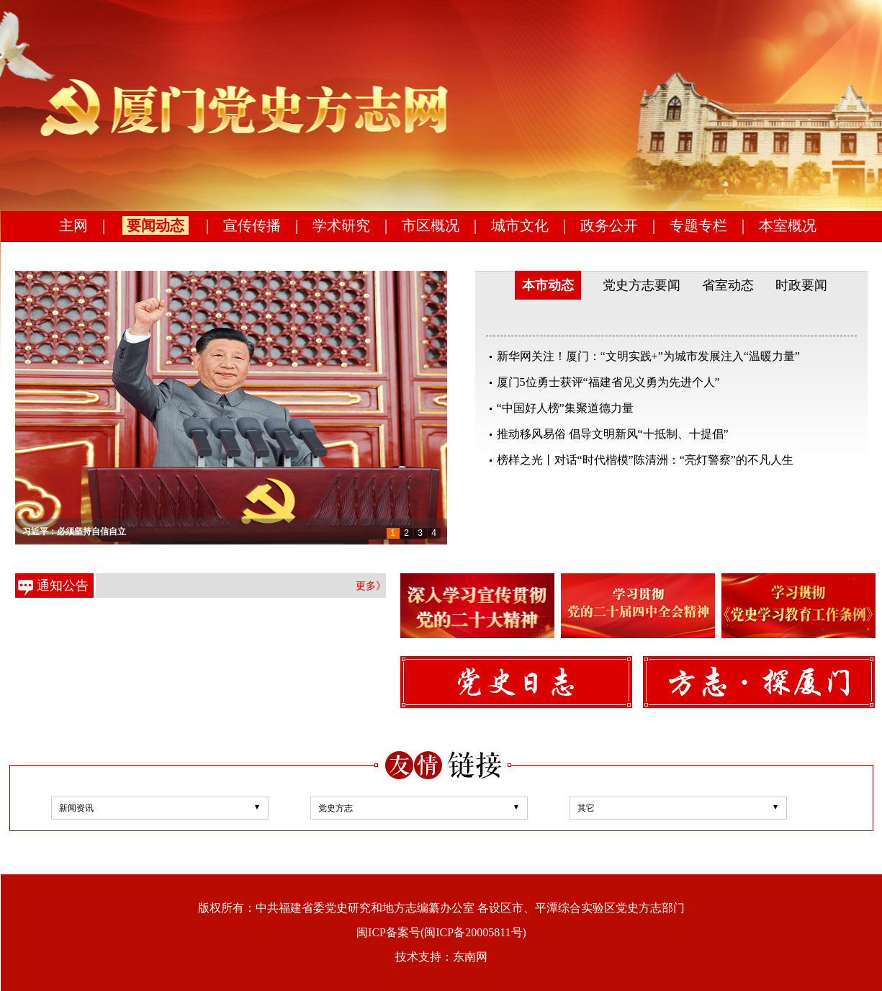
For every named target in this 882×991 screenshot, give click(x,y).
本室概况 (787, 225)
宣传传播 (252, 225)
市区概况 (430, 225)
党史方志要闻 (641, 285)
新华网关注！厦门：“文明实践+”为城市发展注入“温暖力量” (648, 356)
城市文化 (520, 225)
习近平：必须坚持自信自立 (74, 531)
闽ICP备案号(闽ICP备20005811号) (441, 932)
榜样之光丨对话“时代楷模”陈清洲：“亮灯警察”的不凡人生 (645, 460)
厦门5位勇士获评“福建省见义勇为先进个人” (608, 382)
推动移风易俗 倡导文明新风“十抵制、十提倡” (613, 434)
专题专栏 (698, 225)
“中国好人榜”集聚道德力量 (565, 408)
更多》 (371, 585)
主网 (73, 225)
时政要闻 (801, 285)
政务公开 (609, 225)
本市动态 (548, 285)
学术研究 (341, 225)
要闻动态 (155, 225)
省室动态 (728, 285)
